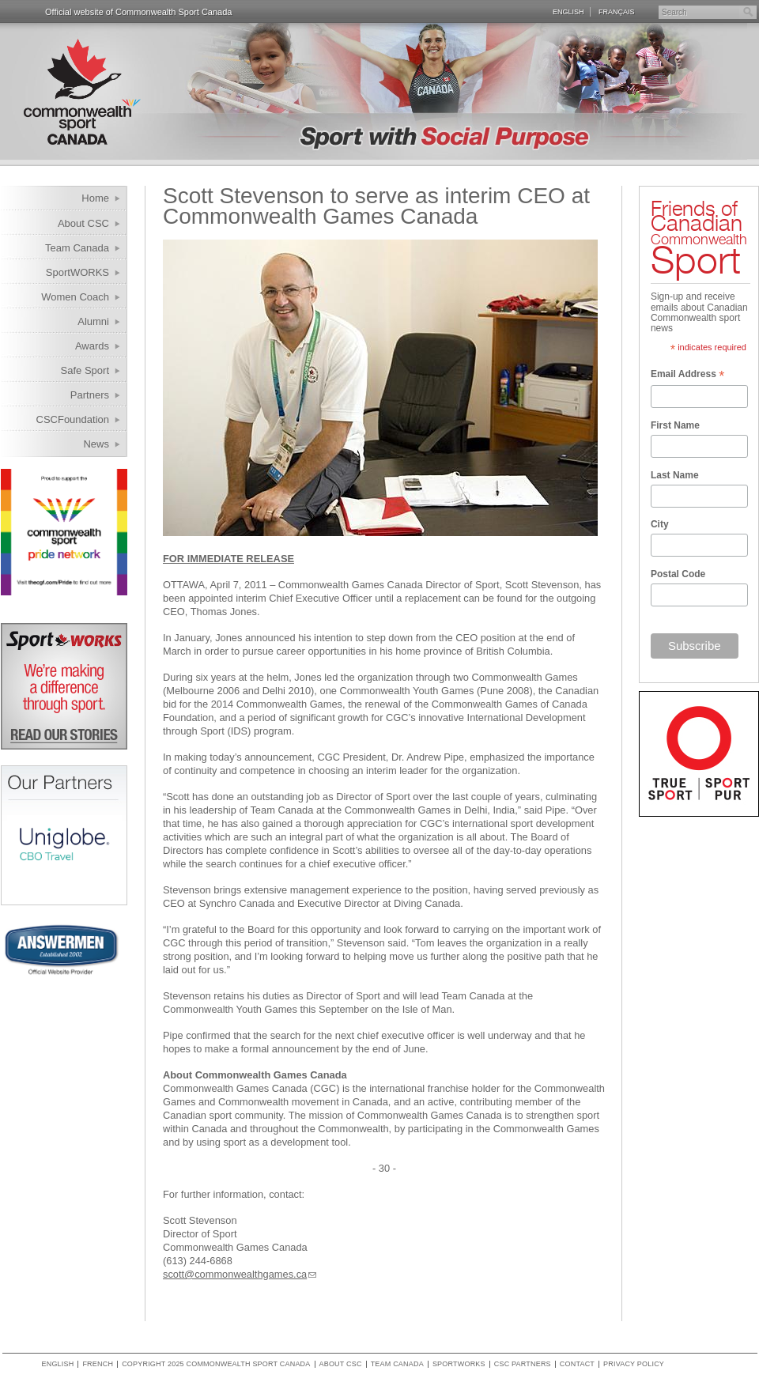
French (97, 1364)
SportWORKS (77, 272)
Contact (577, 1364)
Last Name (675, 475)
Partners (89, 395)
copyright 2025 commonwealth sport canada (216, 1364)
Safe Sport (85, 370)
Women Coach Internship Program (65, 299)
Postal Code (678, 574)
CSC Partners (522, 1364)
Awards (92, 346)
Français (617, 12)
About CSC (83, 223)
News (96, 444)
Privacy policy (633, 1364)
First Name (675, 425)
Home (95, 198)
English (568, 12)
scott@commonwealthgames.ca (235, 1274)
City (660, 524)
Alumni (93, 321)
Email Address (687, 375)
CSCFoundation (73, 419)
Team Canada (77, 248)
